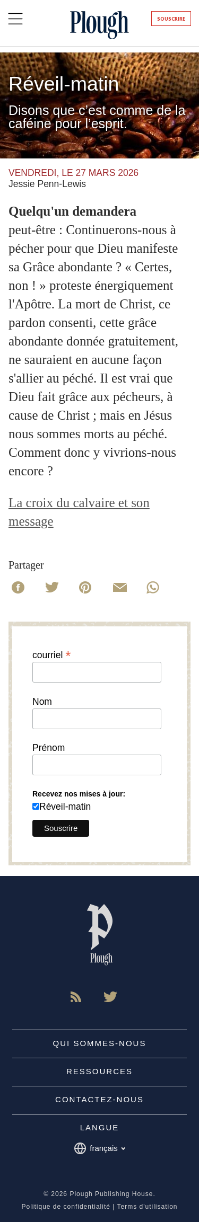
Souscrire (171, 19)
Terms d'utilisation (147, 1206)
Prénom (48, 748)
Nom (42, 702)
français (99, 1148)
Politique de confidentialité (65, 1206)
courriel (51, 654)
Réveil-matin (65, 806)
